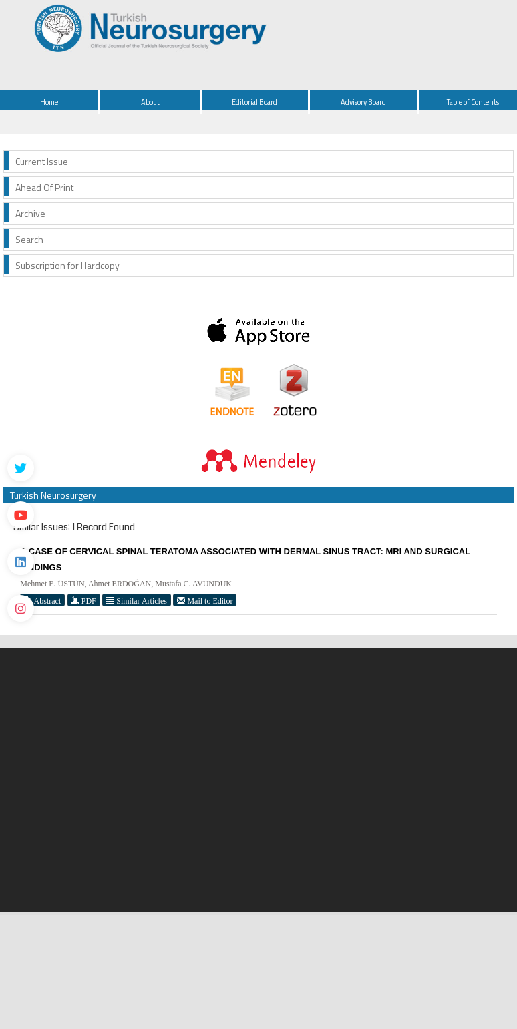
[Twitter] (20, 468)
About (150, 102)
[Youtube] (20, 514)
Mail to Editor (204, 601)
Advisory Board (363, 102)
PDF (83, 601)
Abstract (42, 601)
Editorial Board (254, 102)
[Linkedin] (20, 561)
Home (49, 102)
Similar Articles (136, 601)
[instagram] (20, 608)
